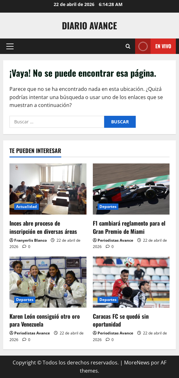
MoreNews (137, 362)
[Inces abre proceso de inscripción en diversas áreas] (48, 189)
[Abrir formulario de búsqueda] (128, 46)
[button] (10, 46)
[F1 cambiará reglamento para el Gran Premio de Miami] (131, 189)
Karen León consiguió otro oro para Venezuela (44, 320)
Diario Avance (89, 25)
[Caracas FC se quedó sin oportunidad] (131, 282)
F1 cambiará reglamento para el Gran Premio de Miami (129, 227)
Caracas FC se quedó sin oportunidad (121, 320)
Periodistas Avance (115, 240)
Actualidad (26, 206)
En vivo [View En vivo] (153, 46)
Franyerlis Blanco (30, 240)
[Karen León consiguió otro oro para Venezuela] (48, 282)
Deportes (108, 206)
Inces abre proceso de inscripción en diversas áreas (43, 227)
